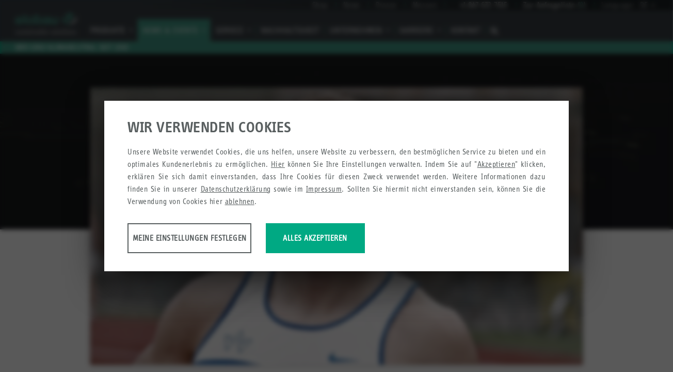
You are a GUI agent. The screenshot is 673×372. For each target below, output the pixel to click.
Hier (278, 165)
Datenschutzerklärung (236, 190)
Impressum (324, 190)
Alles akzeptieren (394, 239)
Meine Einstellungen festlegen (209, 239)
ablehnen (239, 202)
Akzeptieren (496, 165)
